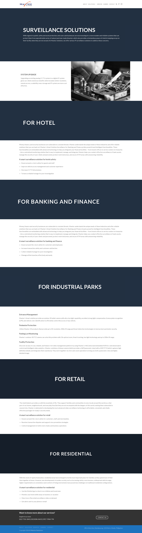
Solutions (92, 4)
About (85, 4)
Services (99, 4)
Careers (105, 4)
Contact (112, 4)
